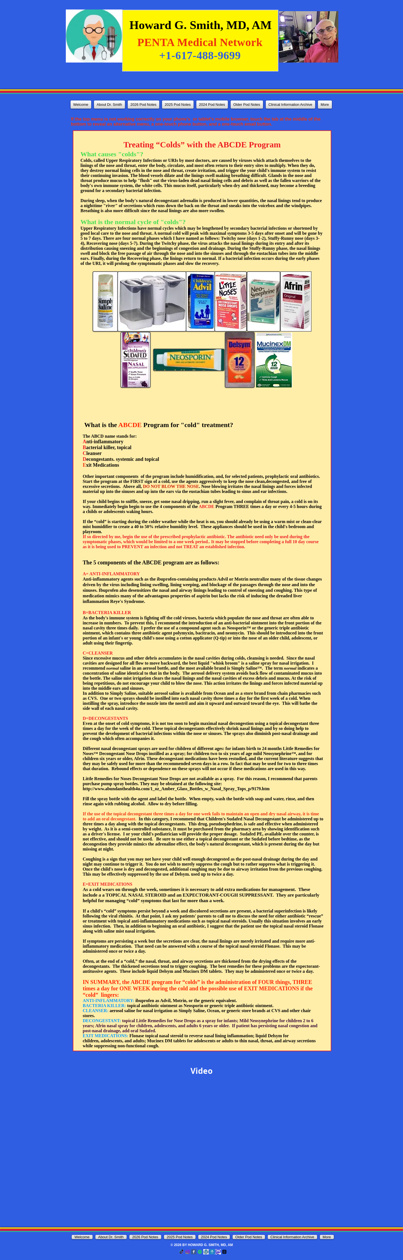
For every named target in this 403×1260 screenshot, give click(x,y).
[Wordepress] (206, 1251)
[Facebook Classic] (193, 1251)
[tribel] (212, 1251)
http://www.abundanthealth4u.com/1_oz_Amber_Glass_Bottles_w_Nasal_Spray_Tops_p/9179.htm (176, 788)
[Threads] (224, 1251)
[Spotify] (199, 1251)
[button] (143, 104)
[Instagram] (187, 1251)
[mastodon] (218, 1251)
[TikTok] (181, 1251)
